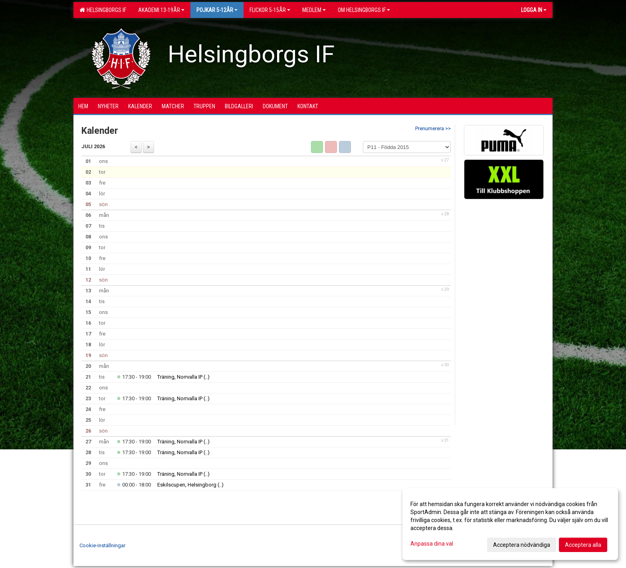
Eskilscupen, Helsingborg (186, 485)
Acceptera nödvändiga (521, 545)
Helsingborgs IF (102, 10)
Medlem (314, 10)
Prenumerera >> (433, 128)
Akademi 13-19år (161, 10)
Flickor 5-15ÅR (270, 10)
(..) (207, 377)
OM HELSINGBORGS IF (364, 10)
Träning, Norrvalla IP (179, 377)
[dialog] (510, 524)
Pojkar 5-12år (217, 10)
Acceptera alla (583, 545)
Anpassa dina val (431, 543)
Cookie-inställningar (102, 545)
